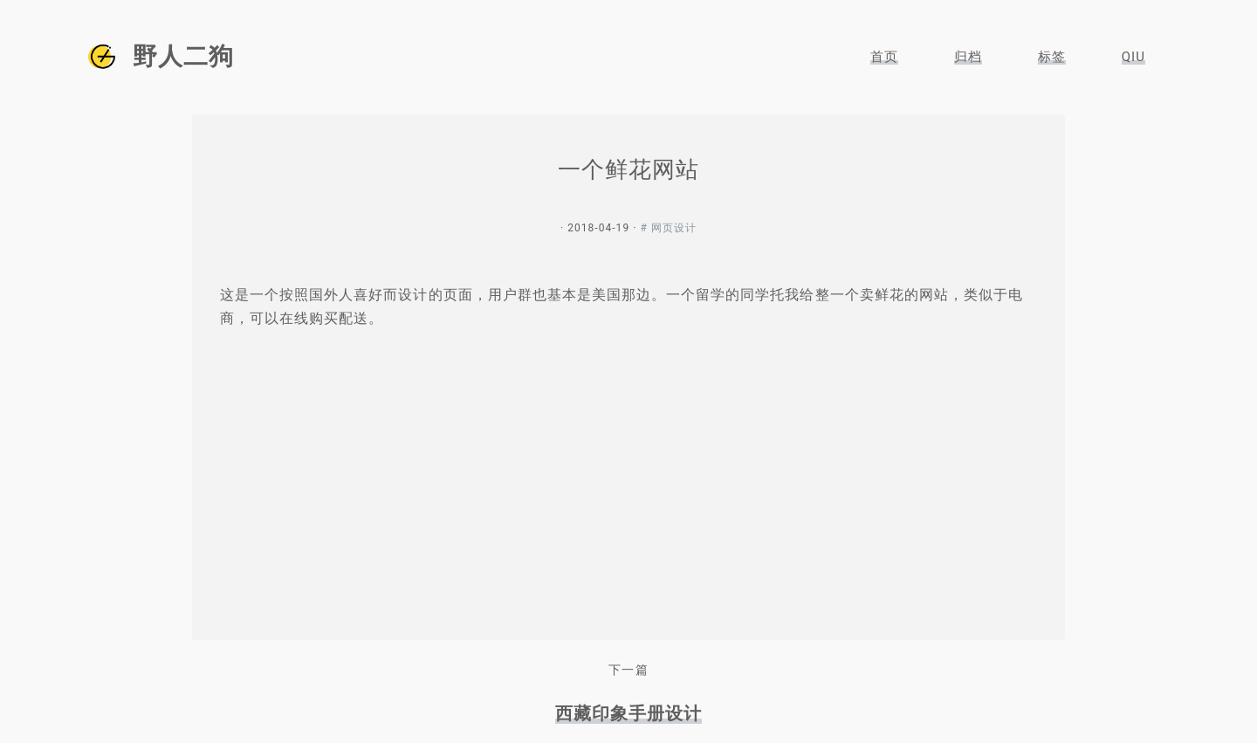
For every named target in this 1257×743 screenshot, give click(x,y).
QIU (1133, 57)
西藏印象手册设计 (628, 713)
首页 (884, 57)
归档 (968, 57)
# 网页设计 (668, 228)
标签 (1052, 57)
